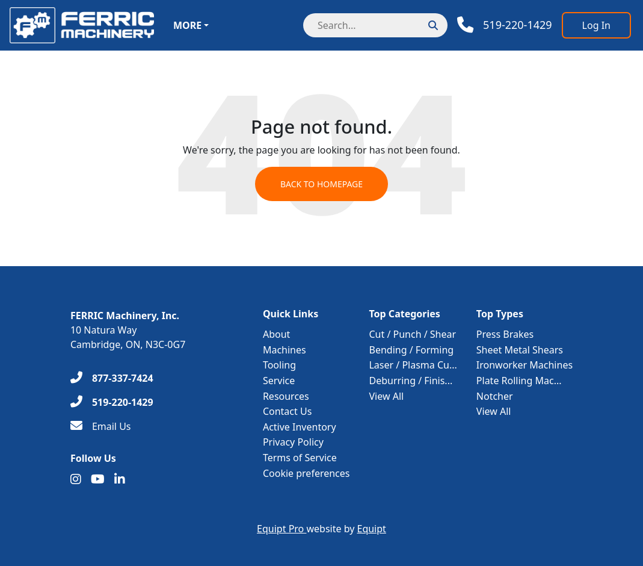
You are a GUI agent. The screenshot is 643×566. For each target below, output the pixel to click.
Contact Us (287, 411)
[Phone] (504, 25)
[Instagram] (75, 479)
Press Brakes (505, 334)
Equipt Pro (281, 528)
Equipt (371, 528)
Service (279, 380)
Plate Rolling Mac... (519, 380)
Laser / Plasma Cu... (413, 365)
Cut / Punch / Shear (412, 334)
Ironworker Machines (524, 365)
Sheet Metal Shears (519, 349)
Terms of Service (300, 457)
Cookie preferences (306, 473)
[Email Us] (100, 426)
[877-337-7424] (111, 378)
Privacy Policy (293, 442)
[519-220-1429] (111, 402)
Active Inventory (299, 427)
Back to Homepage (321, 184)
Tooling (279, 365)
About (276, 334)
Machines (284, 349)
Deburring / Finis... (410, 380)
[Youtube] (98, 479)
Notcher (494, 396)
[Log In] (596, 25)
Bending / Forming (411, 349)
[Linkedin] (119, 479)
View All (386, 396)
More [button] (187, 25)
